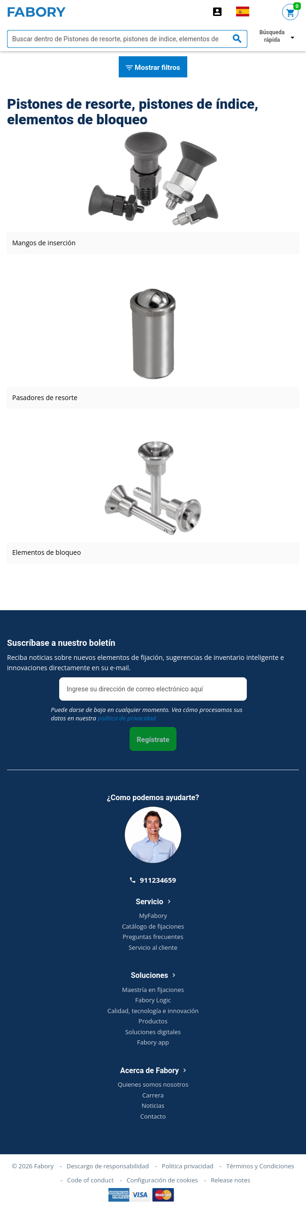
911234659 (153, 880)
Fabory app (153, 1042)
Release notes (230, 1180)
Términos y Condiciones (260, 1166)
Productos (153, 1021)
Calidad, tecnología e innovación (153, 1011)
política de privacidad (127, 718)
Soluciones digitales (153, 1032)
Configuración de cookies (162, 1180)
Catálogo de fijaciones (153, 926)
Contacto (153, 1116)
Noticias (153, 1105)
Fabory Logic (153, 1000)
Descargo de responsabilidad (108, 1166)
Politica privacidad (188, 1166)
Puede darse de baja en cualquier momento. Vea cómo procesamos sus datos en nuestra (146, 713)
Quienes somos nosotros (153, 1084)
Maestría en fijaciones (153, 989)
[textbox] (127, 39)
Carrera (153, 1095)
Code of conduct (90, 1180)
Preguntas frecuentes (152, 936)
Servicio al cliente (153, 947)
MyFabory (153, 915)
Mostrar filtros (153, 68)
